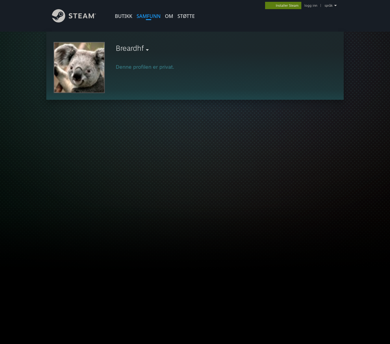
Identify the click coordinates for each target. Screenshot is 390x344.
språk (328, 5)
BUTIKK (123, 16)
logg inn (310, 5)
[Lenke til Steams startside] (78, 20)
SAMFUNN (148, 16)
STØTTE (186, 16)
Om (169, 16)
